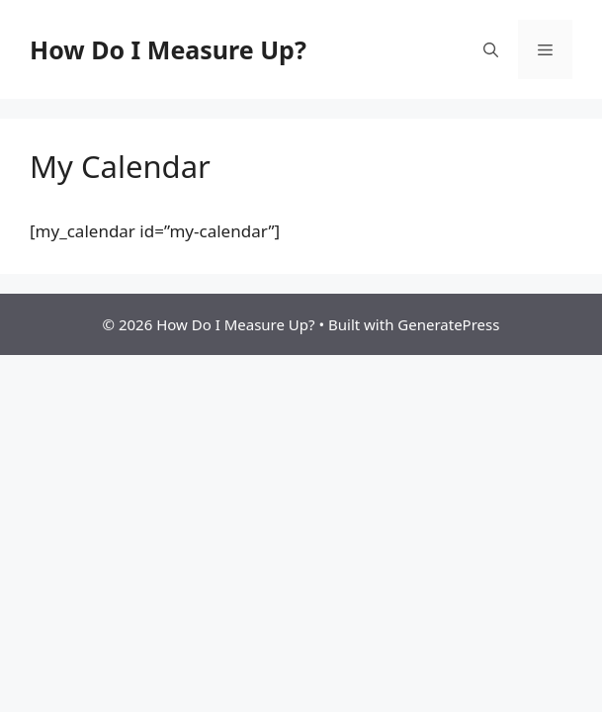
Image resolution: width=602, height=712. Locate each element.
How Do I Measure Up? (168, 49)
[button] (491, 49)
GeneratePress (448, 324)
